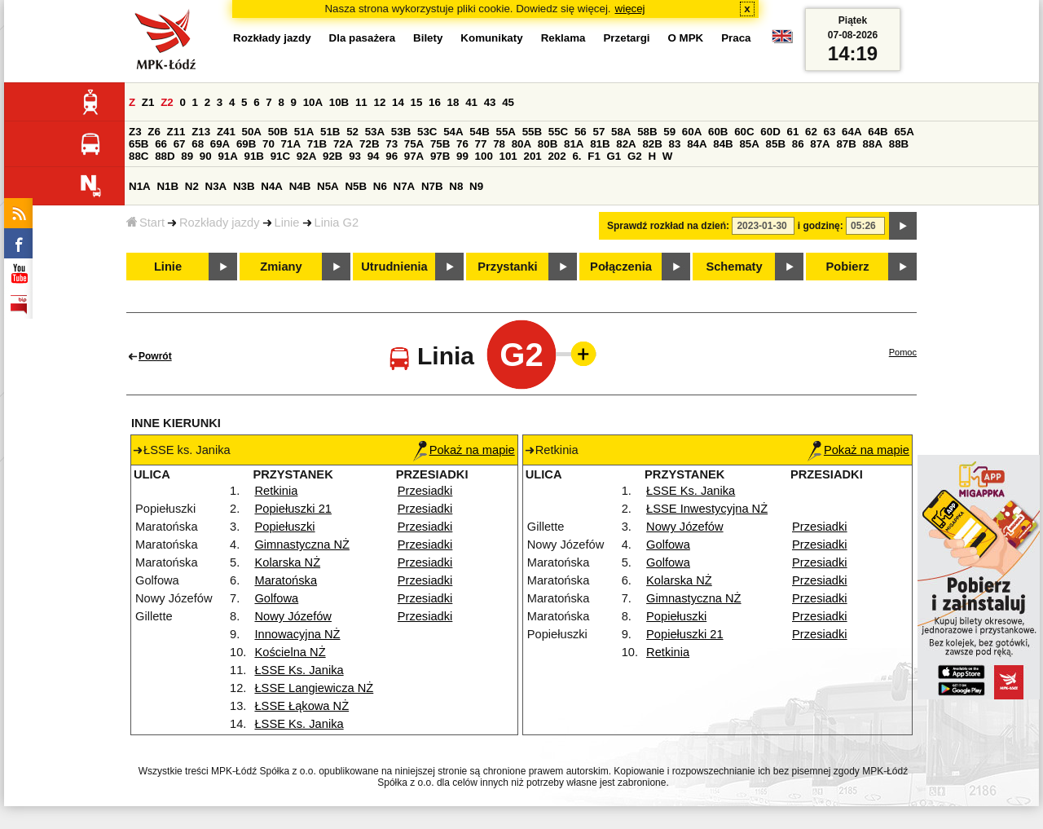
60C (744, 132)
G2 (634, 156)
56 (580, 132)
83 (675, 144)
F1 (594, 156)
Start (145, 222)
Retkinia (275, 490)
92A (306, 156)
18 (453, 102)
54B (479, 132)
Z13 (200, 132)
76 (462, 144)
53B (401, 132)
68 (197, 144)
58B (647, 132)
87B (846, 144)
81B (600, 144)
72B (369, 144)
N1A (140, 186)
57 (598, 132)
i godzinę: (820, 226)
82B (652, 144)
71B (317, 144)
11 (361, 102)
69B (246, 144)
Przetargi (626, 38)
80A (521, 144)
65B (138, 144)
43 (490, 102)
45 (508, 102)
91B (254, 156)
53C (427, 132)
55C (558, 132)
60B (718, 132)
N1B (167, 186)
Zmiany (280, 266)
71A (291, 144)
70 (268, 144)
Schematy (734, 266)
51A (304, 132)
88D (164, 156)
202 (557, 156)
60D (770, 132)
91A (227, 156)
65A (903, 132)
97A (414, 156)
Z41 (226, 132)
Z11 (176, 132)
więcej (630, 8)
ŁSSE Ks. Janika (298, 670)
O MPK (686, 38)
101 (508, 156)
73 (391, 144)
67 (180, 144)
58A (621, 132)
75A (414, 144)
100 (484, 156)
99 (462, 156)
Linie (287, 222)
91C (280, 156)
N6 (380, 186)
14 (398, 102)
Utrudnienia (394, 266)
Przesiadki (425, 490)
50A (252, 132)
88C (138, 156)
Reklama (563, 38)
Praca (735, 38)
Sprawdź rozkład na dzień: (668, 226)
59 (669, 132)
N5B (356, 186)
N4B (300, 186)
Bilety (427, 38)
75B (440, 144)
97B (440, 156)
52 (352, 132)
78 (499, 144)
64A (851, 132)
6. (576, 156)
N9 (476, 186)
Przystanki (507, 266)
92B (332, 156)
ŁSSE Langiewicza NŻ (313, 688)
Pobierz (847, 266)
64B (877, 132)
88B (899, 144)
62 (811, 132)
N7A (405, 186)
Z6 (154, 132)
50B (278, 132)
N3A (216, 186)
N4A (272, 186)
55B (532, 132)
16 (435, 102)
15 (417, 102)
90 (206, 156)
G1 (614, 156)
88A (872, 144)
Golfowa (276, 598)
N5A (328, 186)
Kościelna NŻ (289, 652)
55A (505, 132)
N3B (244, 186)
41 (471, 102)
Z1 (148, 102)
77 (481, 144)
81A (573, 144)
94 (373, 156)
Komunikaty (491, 38)
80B (547, 144)
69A (220, 144)
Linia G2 (337, 222)
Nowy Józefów (293, 616)
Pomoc (903, 352)
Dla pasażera (362, 38)
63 (830, 132)
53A (375, 132)
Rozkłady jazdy (219, 222)
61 (792, 132)
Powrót (155, 356)
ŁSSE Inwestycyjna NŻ (707, 508)
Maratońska (285, 580)
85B (776, 144)
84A (696, 144)
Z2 (167, 102)
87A (820, 144)
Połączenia (621, 266)
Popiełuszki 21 (293, 508)
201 (533, 156)
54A (453, 132)
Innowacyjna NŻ (297, 634)
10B (339, 102)
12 (379, 102)
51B (330, 132)
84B (723, 144)
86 (798, 144)
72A (343, 144)
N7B (432, 186)
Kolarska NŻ (287, 562)
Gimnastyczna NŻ (301, 544)
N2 (192, 186)
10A (313, 102)
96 (391, 156)
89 (187, 156)
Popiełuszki (284, 526)
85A (749, 144)
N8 (456, 186)
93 (355, 156)
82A (626, 144)
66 (161, 144)
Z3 (135, 132)
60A (692, 132)
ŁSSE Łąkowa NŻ (301, 705)
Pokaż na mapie (464, 449)
